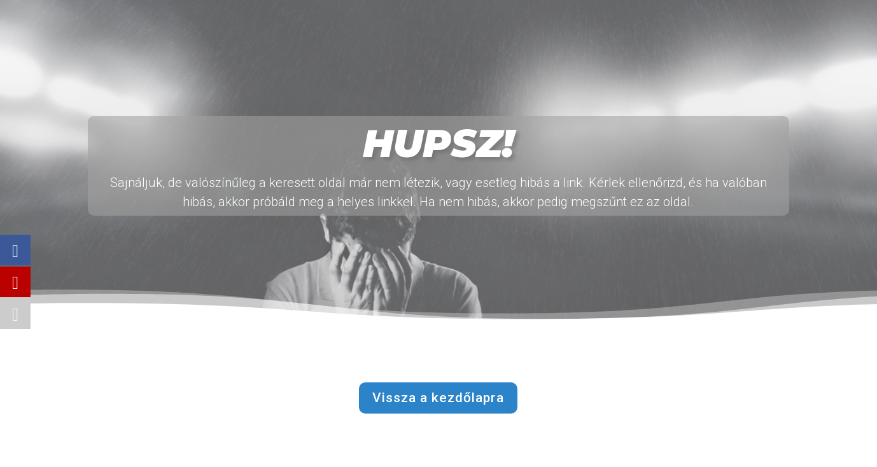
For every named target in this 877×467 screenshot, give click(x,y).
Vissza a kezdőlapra (438, 397)
